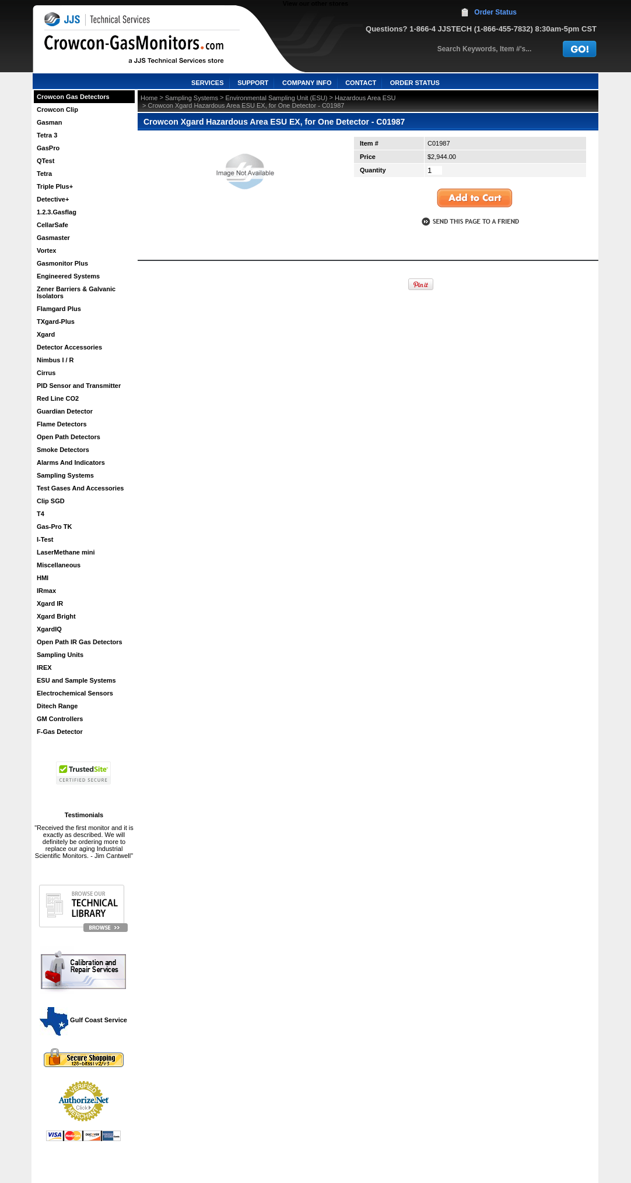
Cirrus (46, 372)
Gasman (49, 122)
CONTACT (360, 82)
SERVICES (207, 82)
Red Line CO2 (58, 398)
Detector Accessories (69, 347)
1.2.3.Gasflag (56, 212)
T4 (40, 513)
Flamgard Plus (59, 308)
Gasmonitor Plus (62, 263)
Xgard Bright (56, 616)
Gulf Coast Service (84, 1019)
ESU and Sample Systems (76, 680)
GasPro (48, 147)
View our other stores (315, 3)
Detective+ (53, 199)
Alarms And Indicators (71, 462)
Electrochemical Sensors (75, 693)
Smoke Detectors (63, 449)
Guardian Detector (65, 411)
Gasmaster (53, 237)
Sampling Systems (65, 475)
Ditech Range (57, 705)
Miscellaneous (58, 565)
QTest (45, 160)
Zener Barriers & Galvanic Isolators (76, 292)
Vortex (46, 250)
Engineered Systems (68, 276)
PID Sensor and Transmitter (79, 385)
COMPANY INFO (307, 82)
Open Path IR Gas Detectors (79, 641)
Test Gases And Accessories (80, 488)
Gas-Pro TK (54, 526)
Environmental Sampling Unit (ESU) (277, 97)
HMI (42, 577)
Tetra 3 (47, 135)
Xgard (46, 334)
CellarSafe (52, 224)
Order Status (495, 12)
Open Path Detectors (68, 436)
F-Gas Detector (60, 731)
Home (149, 97)
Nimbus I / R (55, 359)
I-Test (45, 539)
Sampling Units (60, 654)
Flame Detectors (62, 424)
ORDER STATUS (415, 82)
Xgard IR (50, 603)
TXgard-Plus (56, 321)
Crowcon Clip (57, 109)
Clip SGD (51, 500)
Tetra (44, 173)
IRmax (46, 590)
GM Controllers (60, 718)
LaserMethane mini (66, 552)
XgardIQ (49, 629)
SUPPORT (252, 82)
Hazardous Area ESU (365, 97)
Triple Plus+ (55, 186)
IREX (44, 667)
